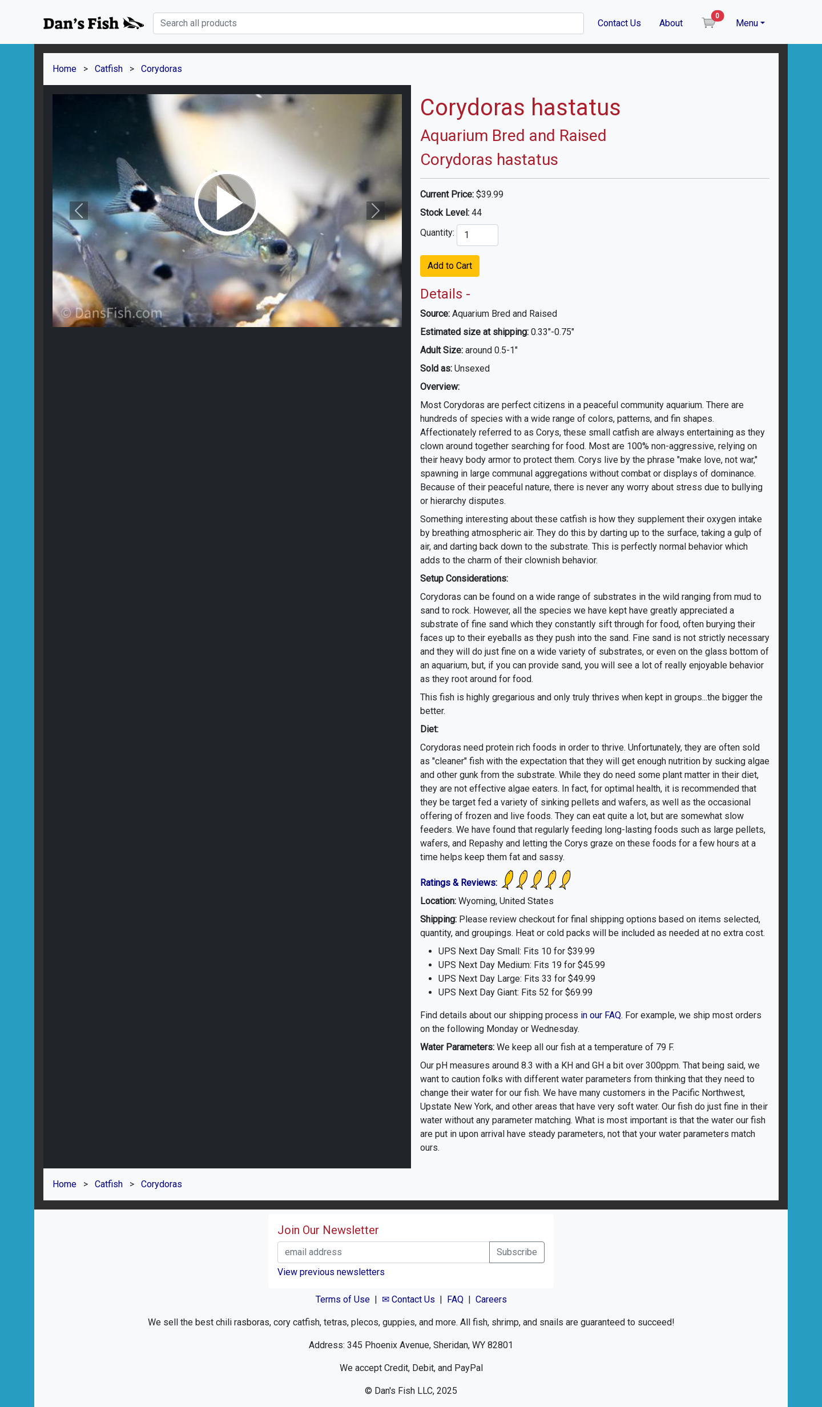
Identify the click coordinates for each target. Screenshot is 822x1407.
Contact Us (619, 23)
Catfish (109, 68)
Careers (491, 1299)
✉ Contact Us (408, 1299)
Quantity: (437, 232)
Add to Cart (450, 265)
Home (64, 68)
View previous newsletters (331, 1272)
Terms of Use (343, 1299)
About (671, 23)
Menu (747, 23)
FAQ (455, 1299)
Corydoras (161, 68)
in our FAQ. (602, 1015)
